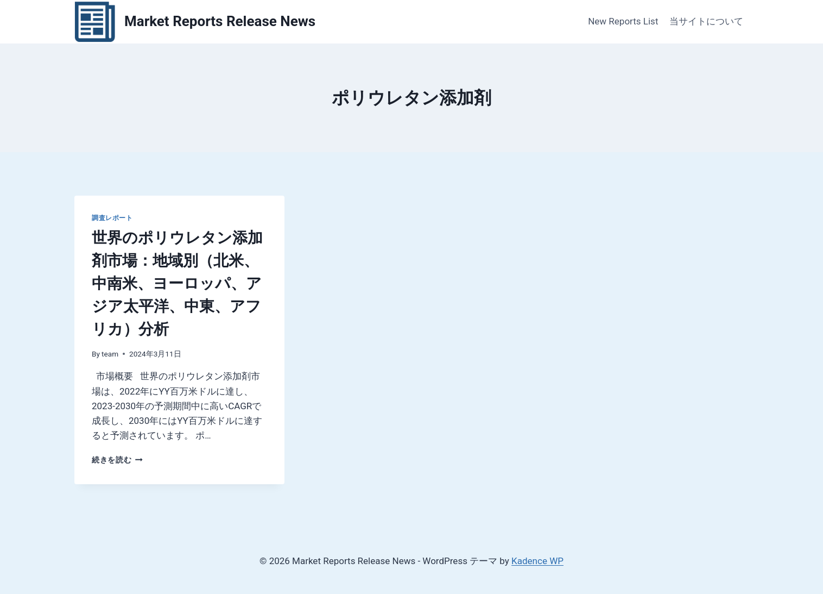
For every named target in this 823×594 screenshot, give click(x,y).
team (110, 353)
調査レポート (112, 218)
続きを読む (117, 459)
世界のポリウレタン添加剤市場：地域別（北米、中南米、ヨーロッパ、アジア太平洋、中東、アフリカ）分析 (177, 283)
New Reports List (623, 21)
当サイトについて (706, 21)
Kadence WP (537, 560)
